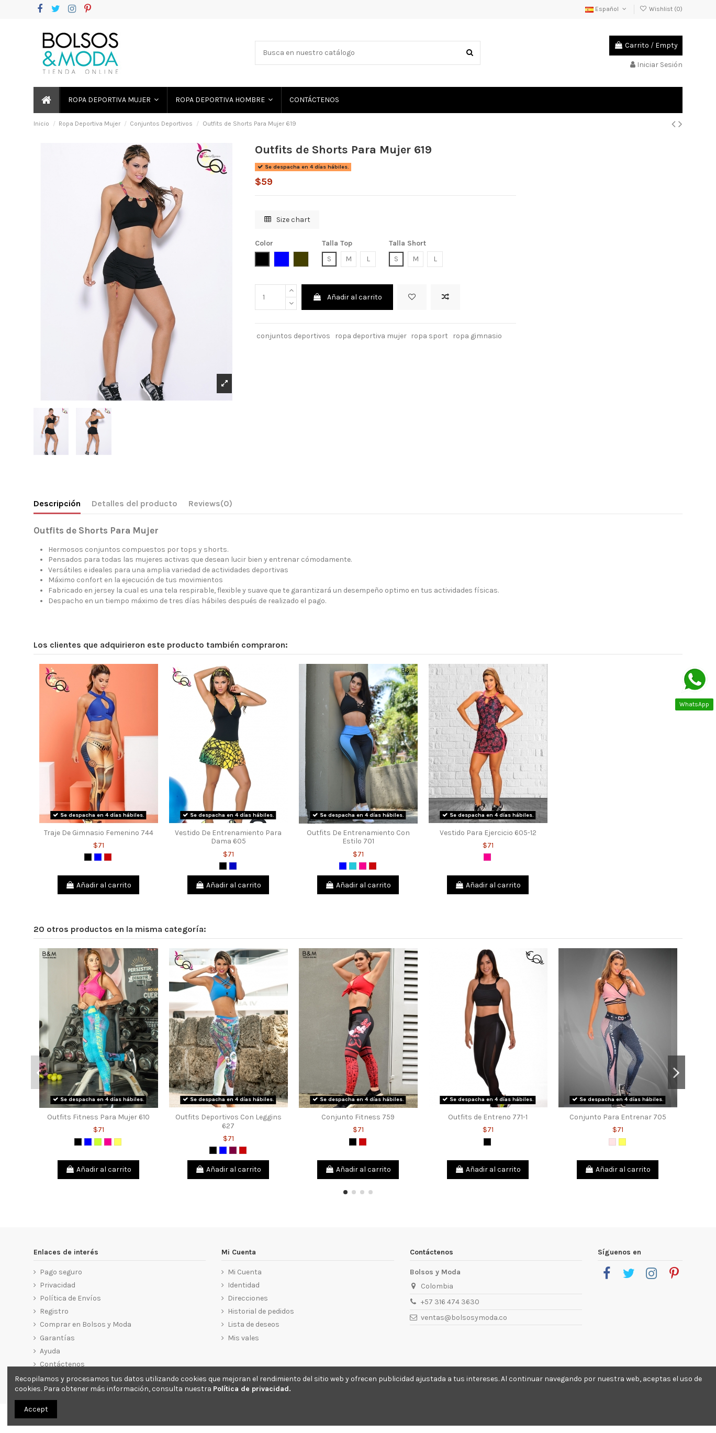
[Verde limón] (98, 1142)
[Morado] (233, 1150)
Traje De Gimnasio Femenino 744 (98, 832)
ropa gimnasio (477, 335)
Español (606, 9)
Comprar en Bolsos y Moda (85, 1324)
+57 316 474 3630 (450, 1301)
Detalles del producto (134, 503)
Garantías (57, 1338)
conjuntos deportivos (293, 335)
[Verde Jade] (352, 866)
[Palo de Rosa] (612, 1142)
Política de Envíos (70, 1298)
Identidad (244, 1285)
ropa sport (429, 335)
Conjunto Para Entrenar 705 (617, 1117)
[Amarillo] (117, 1142)
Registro (54, 1311)
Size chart (287, 219)
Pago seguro (61, 1272)
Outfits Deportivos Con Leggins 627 (228, 1121)
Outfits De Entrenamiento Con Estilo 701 (358, 837)
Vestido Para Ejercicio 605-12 (488, 832)
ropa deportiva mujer (371, 335)
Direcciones (248, 1298)
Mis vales (243, 1338)
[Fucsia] (362, 866)
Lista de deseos (253, 1324)
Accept (36, 1409)
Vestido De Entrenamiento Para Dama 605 (228, 837)
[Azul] (98, 857)
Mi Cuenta (245, 1272)
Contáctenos (62, 1364)
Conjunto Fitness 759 (358, 1117)
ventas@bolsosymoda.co (464, 1317)
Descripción (57, 503)
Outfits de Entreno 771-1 (488, 1117)
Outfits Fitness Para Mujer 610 (98, 1117)
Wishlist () (661, 9)
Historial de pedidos (261, 1311)
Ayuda (50, 1351)
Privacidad (57, 1285)
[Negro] (88, 857)
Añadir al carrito (347, 297)
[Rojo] (107, 857)
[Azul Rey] (233, 866)
